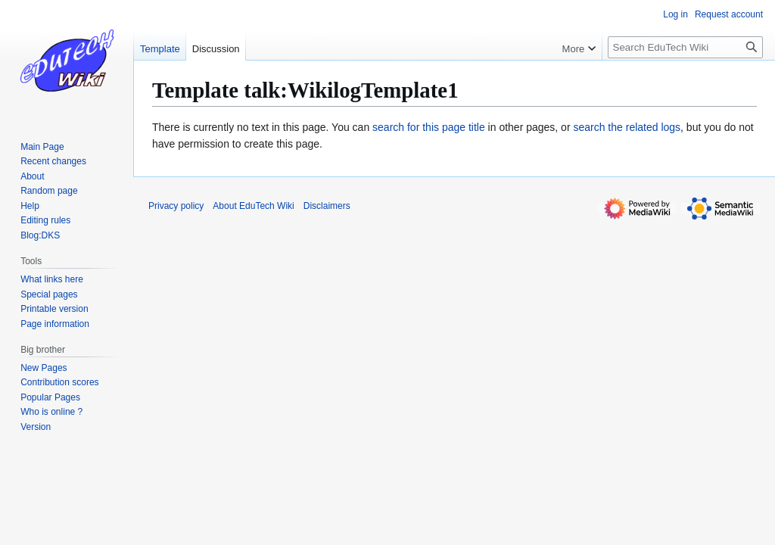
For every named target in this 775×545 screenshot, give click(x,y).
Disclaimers (326, 206)
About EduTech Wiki (253, 206)
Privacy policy (176, 206)
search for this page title (428, 127)
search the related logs (626, 127)
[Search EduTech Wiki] (685, 47)
